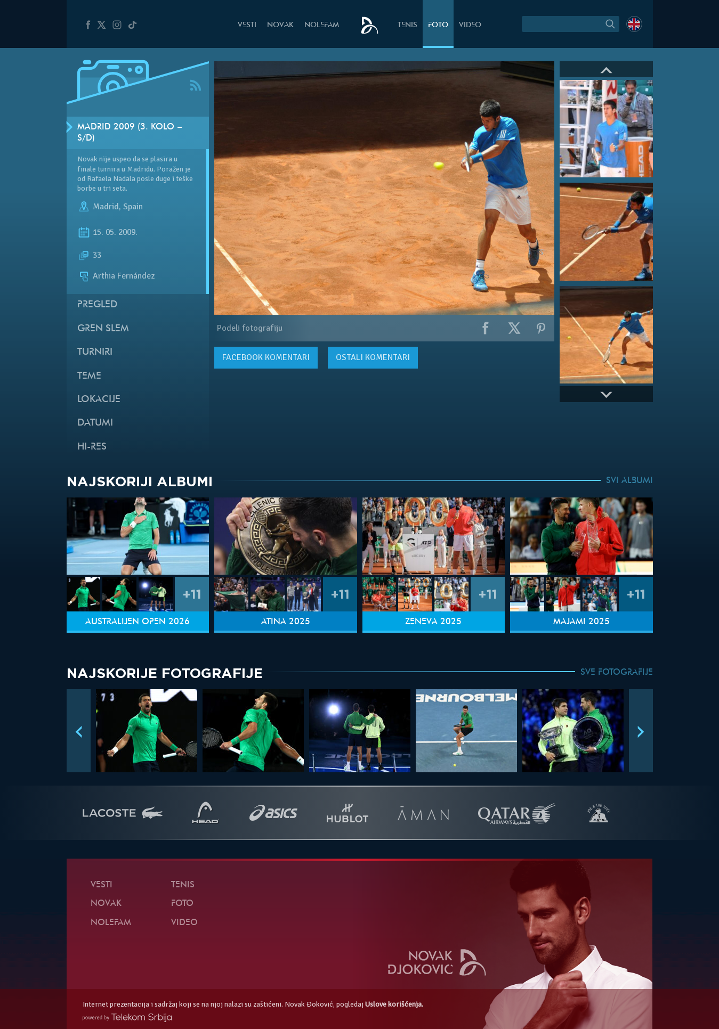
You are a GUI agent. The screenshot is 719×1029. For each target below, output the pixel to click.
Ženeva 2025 (433, 622)
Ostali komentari (373, 357)
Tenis (407, 25)
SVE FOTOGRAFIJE (616, 672)
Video (470, 25)
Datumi (95, 423)
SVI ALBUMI (629, 481)
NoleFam (321, 25)
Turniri (94, 352)
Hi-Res (92, 447)
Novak (280, 25)
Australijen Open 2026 (137, 622)
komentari (266, 357)
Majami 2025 (581, 622)
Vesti (247, 25)
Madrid (106, 206)
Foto (438, 25)
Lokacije (98, 400)
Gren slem (103, 329)
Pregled (97, 305)
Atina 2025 (285, 622)
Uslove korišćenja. (394, 1004)
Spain (133, 206)
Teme (89, 376)
